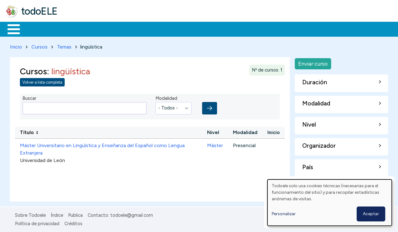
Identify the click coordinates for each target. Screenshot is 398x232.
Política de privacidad (37, 222)
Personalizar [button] (284, 213)
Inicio (10, 29)
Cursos (39, 46)
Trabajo (112, 28)
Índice (57, 214)
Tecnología (186, 28)
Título (27, 131)
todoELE (39, 11)
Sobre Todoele (30, 214)
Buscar (255, 29)
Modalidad (166, 97)
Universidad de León (42, 159)
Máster (215, 144)
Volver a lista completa (42, 81)
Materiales (34, 28)
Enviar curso (313, 62)
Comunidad (227, 28)
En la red (147, 28)
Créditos (73, 222)
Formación (74, 28)
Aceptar (371, 213)
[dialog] (329, 202)
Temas (64, 46)
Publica (75, 214)
